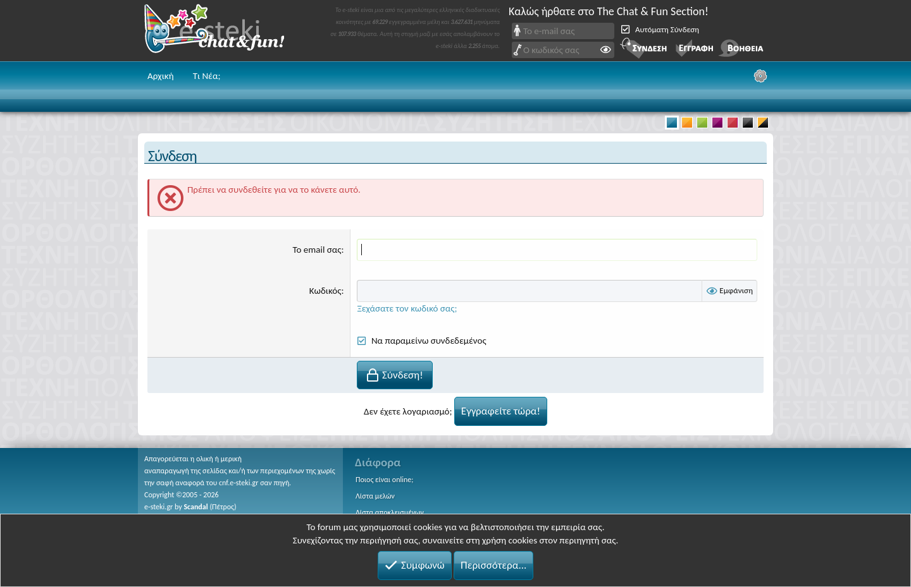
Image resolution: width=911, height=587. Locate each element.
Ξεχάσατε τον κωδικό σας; (407, 308)
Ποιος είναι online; (384, 479)
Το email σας (317, 249)
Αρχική (160, 76)
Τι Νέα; (207, 76)
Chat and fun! (223, 30)
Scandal (195, 506)
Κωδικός (325, 290)
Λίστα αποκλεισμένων (390, 512)
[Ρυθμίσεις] (760, 76)
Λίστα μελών (375, 496)
